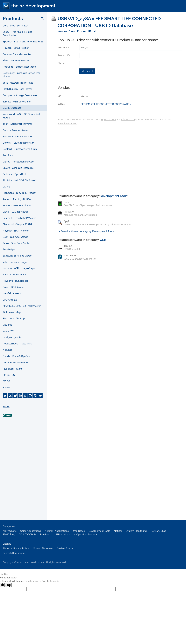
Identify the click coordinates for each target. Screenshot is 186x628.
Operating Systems (86, 534)
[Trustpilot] (40, 395)
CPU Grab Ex (10, 299)
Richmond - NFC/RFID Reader (19, 193)
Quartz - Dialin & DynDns (16, 356)
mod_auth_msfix (12, 337)
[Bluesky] (15, 395)
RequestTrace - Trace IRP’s (17, 343)
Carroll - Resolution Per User (18, 161)
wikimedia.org (129, 119)
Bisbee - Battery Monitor (16, 60)
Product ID (64, 55)
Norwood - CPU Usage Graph (19, 268)
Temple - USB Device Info (17, 101)
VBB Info (7, 324)
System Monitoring (136, 531)
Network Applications (57, 531)
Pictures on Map (12, 312)
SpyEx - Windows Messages (18, 168)
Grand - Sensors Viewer (15, 130)
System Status (65, 548)
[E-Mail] (25, 395)
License (7, 543)
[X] (10, 395)
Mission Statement (43, 548)
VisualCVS (8, 331)
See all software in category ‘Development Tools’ (86, 231)
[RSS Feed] (5, 395)
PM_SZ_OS (9, 375)
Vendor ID (63, 47)
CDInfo (6, 186)
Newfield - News (12, 293)
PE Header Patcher (13, 368)
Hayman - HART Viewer (16, 230)
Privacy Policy (21, 548)
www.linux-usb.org (68, 123)
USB (103, 240)
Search (87, 71)
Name (61, 63)
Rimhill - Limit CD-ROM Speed (19, 180)
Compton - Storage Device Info (20, 95)
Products (13, 18)
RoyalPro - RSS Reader (15, 280)
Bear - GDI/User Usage (15, 237)
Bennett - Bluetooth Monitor (18, 142)
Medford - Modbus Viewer (17, 205)
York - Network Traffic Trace (18, 82)
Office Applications (30, 531)
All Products (9, 531)
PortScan (8, 155)
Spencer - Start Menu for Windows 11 (23, 41)
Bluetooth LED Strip (14, 318)
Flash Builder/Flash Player (17, 89)
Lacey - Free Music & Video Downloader (17, 34)
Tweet (6, 406)
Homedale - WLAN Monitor (18, 136)
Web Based (78, 531)
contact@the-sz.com (14, 553)
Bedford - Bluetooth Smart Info (20, 149)
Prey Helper (9, 249)
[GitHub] (30, 395)
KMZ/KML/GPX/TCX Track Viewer (22, 306)
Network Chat (158, 531)
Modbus (68, 534)
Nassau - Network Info (15, 274)
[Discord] (20, 395)
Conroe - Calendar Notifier (17, 54)
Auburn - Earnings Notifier (17, 199)
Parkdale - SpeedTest (14, 174)
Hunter (6, 387)
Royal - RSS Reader (13, 287)
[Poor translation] (8, 585)
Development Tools (113, 196)
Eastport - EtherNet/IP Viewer (19, 218)
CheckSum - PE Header (15, 362)
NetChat (7, 350)
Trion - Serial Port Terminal (17, 124)
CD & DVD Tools (27, 534)
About (6, 548)
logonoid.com (108, 119)
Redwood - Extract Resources (19, 66)
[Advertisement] (23, 473)
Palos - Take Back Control (17, 243)
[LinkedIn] (35, 395)
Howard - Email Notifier (16, 48)
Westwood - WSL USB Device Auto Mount (22, 116)
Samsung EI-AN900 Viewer (17, 255)
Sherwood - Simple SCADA (17, 224)
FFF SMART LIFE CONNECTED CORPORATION (106, 104)
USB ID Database (12, 108)
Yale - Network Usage (15, 262)
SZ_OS (6, 381)
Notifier (118, 531)
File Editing (9, 534)
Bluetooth (45, 534)
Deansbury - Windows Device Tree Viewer (21, 75)
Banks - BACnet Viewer (15, 211)
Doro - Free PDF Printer (15, 25)
